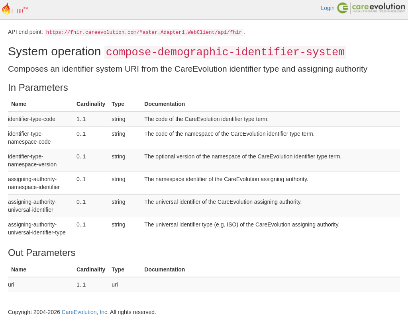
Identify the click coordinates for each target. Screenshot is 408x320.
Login (327, 8)
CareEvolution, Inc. (85, 312)
